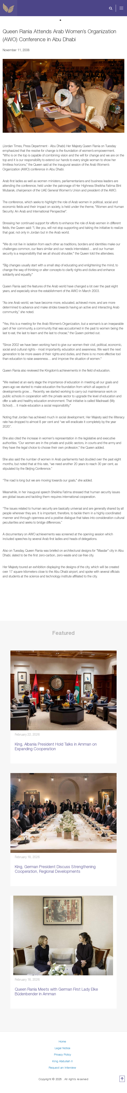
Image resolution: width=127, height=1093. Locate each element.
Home (62, 1041)
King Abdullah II (62, 1061)
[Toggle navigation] (124, 8)
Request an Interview (62, 1067)
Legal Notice (62, 1048)
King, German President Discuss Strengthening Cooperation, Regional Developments (55, 869)
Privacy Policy (62, 1054)
